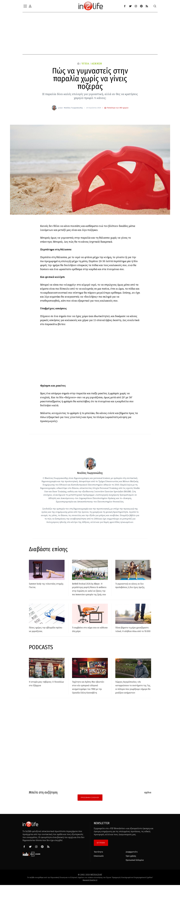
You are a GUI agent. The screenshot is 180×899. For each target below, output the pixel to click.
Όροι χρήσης (131, 870)
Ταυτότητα (98, 866)
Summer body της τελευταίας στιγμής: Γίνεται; (47, 585)
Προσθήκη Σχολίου (90, 812)
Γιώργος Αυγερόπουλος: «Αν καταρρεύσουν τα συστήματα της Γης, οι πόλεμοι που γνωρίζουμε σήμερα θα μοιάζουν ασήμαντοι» (133, 699)
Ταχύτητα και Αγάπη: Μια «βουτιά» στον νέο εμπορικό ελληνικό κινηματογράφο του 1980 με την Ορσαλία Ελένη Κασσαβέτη (89, 699)
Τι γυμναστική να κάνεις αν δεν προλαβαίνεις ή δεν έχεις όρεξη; (132, 587)
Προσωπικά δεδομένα (135, 874)
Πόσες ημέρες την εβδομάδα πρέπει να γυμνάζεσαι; (46, 636)
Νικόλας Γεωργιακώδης (73, 108)
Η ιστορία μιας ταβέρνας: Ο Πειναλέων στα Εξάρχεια (45, 694)
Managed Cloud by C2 (90, 894)
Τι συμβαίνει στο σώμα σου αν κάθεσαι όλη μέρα (88, 636)
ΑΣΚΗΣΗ (97, 63)
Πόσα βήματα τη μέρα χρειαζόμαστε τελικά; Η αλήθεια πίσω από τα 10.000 (132, 638)
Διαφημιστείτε (132, 866)
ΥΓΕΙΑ (85, 63)
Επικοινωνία (99, 870)
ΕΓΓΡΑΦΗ (101, 857)
